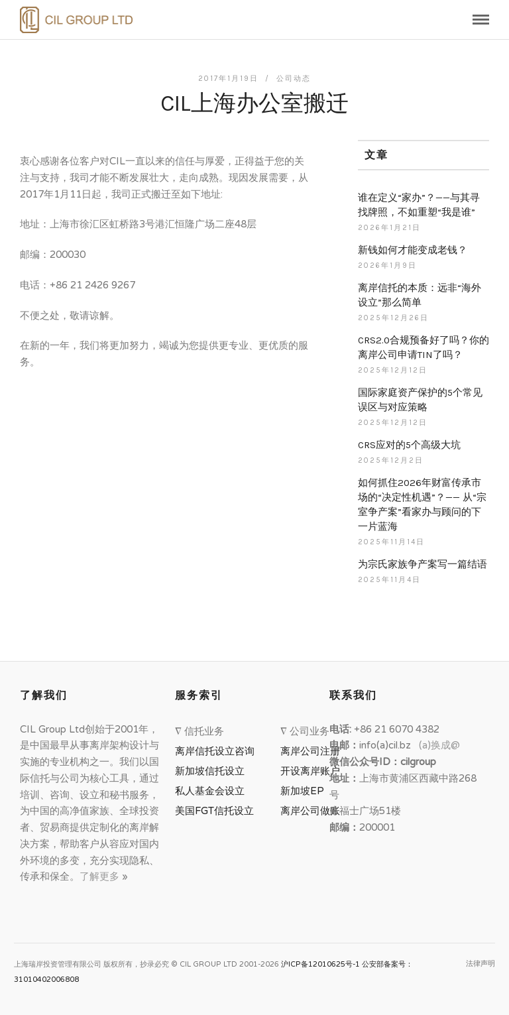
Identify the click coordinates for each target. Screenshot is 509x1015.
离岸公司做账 (310, 811)
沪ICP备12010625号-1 (320, 964)
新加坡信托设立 (212, 771)
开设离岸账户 (310, 771)
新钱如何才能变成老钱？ (412, 250)
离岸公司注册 (312, 751)
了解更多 (101, 876)
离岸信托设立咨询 (217, 751)
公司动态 (293, 78)
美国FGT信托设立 (217, 811)
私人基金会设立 (210, 791)
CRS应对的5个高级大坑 (409, 445)
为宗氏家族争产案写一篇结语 (422, 564)
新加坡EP (302, 791)
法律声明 (480, 963)
